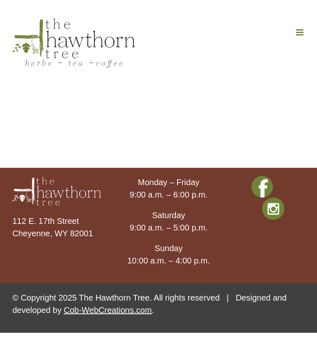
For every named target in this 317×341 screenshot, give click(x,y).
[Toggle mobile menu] (300, 32)
